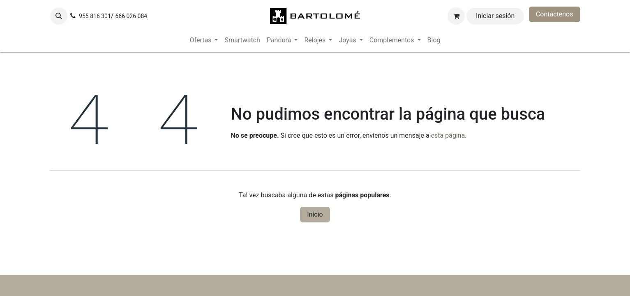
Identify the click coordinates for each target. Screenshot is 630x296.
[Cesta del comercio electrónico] (456, 16)
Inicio (315, 214)
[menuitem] (204, 40)
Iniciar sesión (495, 16)
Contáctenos (554, 14)
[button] (58, 16)
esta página (448, 135)
